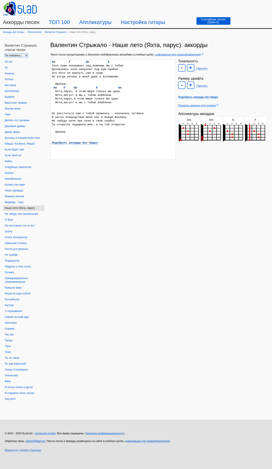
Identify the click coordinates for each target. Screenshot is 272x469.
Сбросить (202, 68)
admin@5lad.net (35, 441)
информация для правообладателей (178, 54)
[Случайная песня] (213, 21)
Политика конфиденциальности (104, 433)
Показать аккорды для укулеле (197, 105)
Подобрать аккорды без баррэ (75, 143)
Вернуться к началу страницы (23, 450)
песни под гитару (45, 433)
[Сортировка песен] (16, 55)
